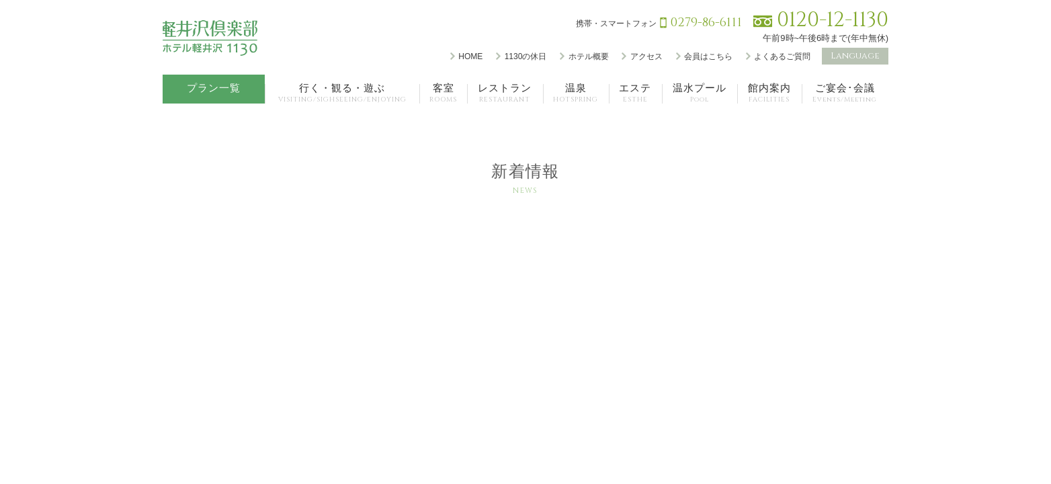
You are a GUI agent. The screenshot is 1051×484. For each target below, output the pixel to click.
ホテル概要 (589, 56)
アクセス (646, 56)
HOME (470, 56)
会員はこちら (708, 56)
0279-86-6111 (706, 22)
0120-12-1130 (832, 20)
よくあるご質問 (782, 56)
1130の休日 (526, 56)
